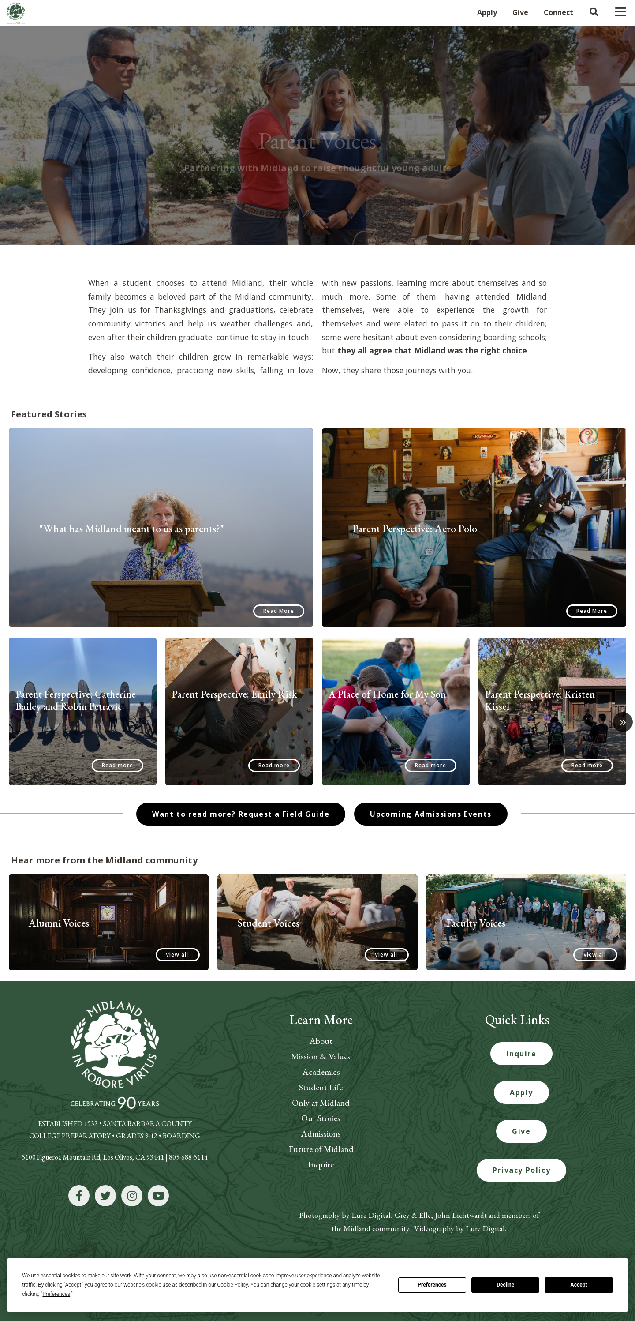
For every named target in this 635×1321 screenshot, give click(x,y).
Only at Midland (321, 1102)
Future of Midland (321, 1149)
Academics (321, 1071)
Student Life (321, 1087)
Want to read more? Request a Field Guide (240, 814)
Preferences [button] (56, 1294)
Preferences (432, 1285)
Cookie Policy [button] (232, 1285)
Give (521, 1131)
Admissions (321, 1133)
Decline (505, 1285)
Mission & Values (321, 1056)
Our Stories (320, 1118)
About (320, 1041)
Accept (579, 1285)
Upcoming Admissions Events (431, 814)
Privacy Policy (521, 1170)
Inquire (321, 1164)
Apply (521, 1092)
